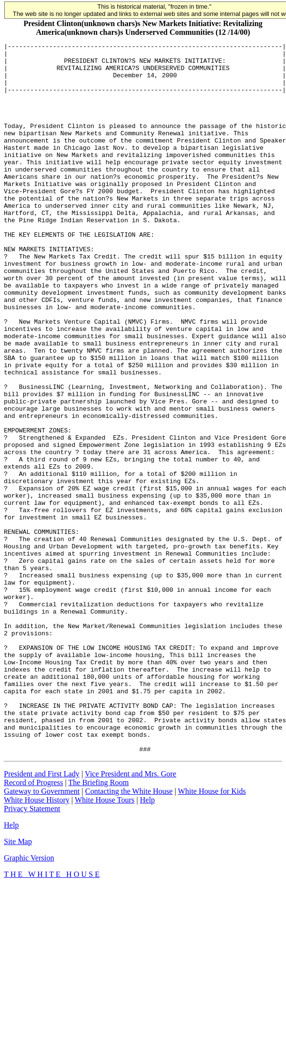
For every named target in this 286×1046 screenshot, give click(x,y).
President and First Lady (42, 916)
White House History (36, 942)
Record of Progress (33, 924)
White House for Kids (212, 933)
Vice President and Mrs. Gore (131, 916)
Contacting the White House (128, 933)
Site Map (18, 983)
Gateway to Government (42, 933)
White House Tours (105, 942)
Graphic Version (29, 1000)
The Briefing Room (98, 924)
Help (147, 942)
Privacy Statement (32, 950)
